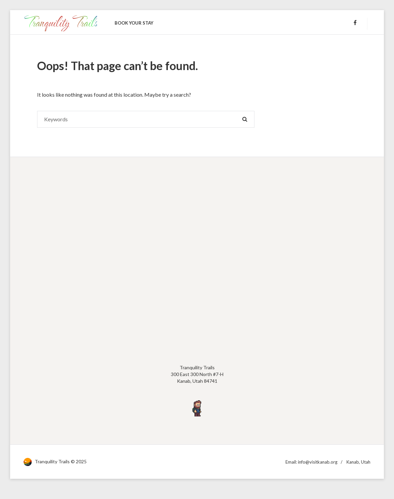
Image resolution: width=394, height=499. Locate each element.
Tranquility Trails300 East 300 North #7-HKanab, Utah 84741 (197, 374)
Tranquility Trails (60, 22)
